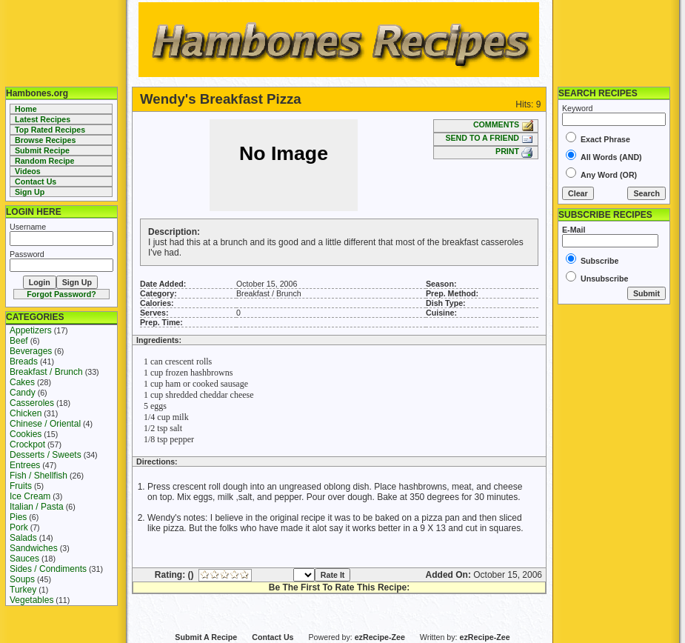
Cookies (25, 434)
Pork (19, 527)
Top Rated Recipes (50, 129)
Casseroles (32, 403)
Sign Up (29, 191)
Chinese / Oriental (45, 424)
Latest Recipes (42, 119)
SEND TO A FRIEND (489, 137)
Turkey (23, 589)
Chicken (25, 413)
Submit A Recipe (206, 637)
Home (26, 108)
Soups (22, 579)
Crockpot (27, 444)
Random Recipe (45, 160)
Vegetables (31, 600)
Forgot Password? (61, 294)
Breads (24, 361)
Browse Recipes (45, 140)
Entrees (25, 465)
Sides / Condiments (48, 569)
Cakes (22, 382)
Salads (23, 538)
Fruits (21, 486)
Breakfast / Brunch (46, 372)
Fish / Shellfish (38, 475)
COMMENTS (503, 124)
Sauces (24, 558)
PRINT (514, 151)
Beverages (31, 351)
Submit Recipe (42, 150)
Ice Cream (30, 496)
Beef (19, 341)
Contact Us (35, 181)
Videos (28, 171)
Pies (18, 517)
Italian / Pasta (37, 507)
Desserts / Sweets (45, 455)
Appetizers (31, 330)
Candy (23, 392)
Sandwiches (34, 548)
